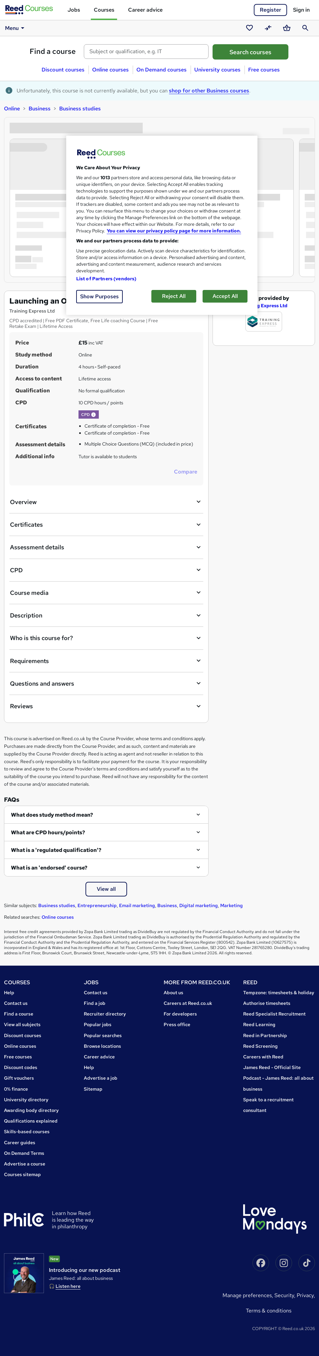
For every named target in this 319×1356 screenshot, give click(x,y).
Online (12, 108)
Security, (285, 1295)
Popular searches (103, 1035)
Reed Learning (259, 1024)
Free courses (264, 69)
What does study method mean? (52, 814)
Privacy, (306, 1295)
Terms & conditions (268, 1310)
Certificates (106, 525)
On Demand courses (161, 69)
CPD (106, 570)
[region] (161, 225)
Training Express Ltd (263, 306)
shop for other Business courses (209, 90)
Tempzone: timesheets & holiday (278, 993)
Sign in (301, 9)
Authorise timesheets (266, 1003)
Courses (104, 9)
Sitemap (93, 1089)
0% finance (16, 1089)
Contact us (16, 1003)
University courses (217, 69)
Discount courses (63, 69)
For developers (180, 1014)
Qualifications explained (31, 1121)
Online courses (110, 69)
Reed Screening (260, 1046)
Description (106, 615)
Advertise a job (100, 1078)
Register (270, 9)
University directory (26, 1100)
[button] (93, 414)
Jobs (74, 9)
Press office (177, 1024)
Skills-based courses (27, 1132)
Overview (106, 502)
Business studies (80, 108)
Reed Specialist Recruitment (274, 1014)
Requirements (106, 661)
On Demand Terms (24, 1153)
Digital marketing (198, 905)
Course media (106, 593)
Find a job (94, 1003)
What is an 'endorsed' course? (49, 867)
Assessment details (106, 547)
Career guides (19, 1143)
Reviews (106, 706)
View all (106, 888)
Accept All (225, 296)
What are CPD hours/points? (48, 832)
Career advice (145, 9)
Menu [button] (16, 28)
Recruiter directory (105, 1014)
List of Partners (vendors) (106, 279)
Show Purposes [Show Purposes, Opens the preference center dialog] (99, 296)
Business (40, 108)
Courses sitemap (22, 1174)
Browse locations (102, 1046)
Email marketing (137, 905)
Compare (185, 471)
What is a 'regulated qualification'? (56, 850)
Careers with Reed (263, 1057)
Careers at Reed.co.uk (188, 1003)
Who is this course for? (106, 638)
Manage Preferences (247, 1295)
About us (173, 993)
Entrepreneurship (97, 905)
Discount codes (20, 1067)
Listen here (68, 1286)
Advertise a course (24, 1164)
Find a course (53, 51)
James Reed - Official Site (272, 1067)
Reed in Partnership (265, 1035)
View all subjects (22, 1024)
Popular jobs (97, 1024)
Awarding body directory (31, 1110)
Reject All (174, 296)
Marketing (231, 905)
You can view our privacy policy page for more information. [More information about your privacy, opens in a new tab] (174, 231)
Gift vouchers (19, 1078)
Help (9, 993)
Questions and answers (106, 683)
